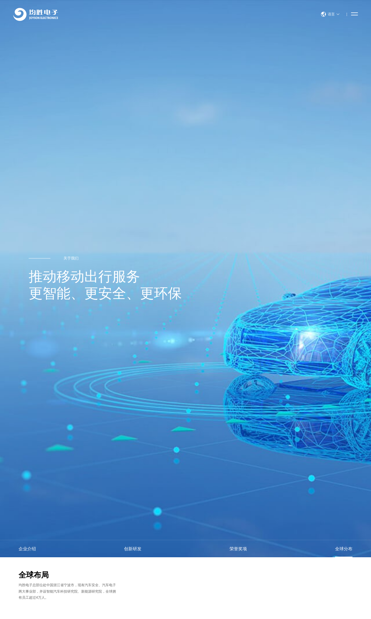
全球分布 (343, 548)
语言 (330, 14)
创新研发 (132, 548)
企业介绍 (27, 548)
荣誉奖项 (238, 548)
